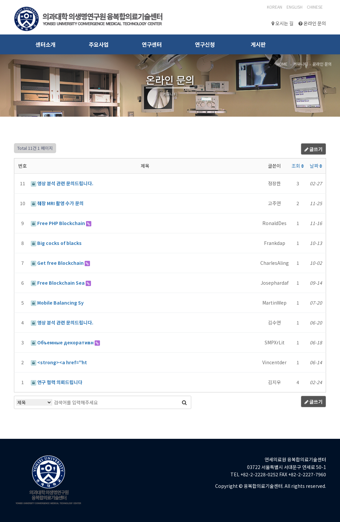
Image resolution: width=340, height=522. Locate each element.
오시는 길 (283, 23)
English (294, 7)
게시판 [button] (258, 44)
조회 (298, 165)
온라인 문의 (312, 23)
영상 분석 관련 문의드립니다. (62, 183)
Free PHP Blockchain (58, 223)
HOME (282, 64)
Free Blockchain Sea (58, 282)
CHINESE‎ (315, 7)
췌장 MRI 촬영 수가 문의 (57, 203)
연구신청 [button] (205, 44)
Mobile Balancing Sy (57, 302)
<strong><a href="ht (59, 362)
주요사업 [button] (99, 44)
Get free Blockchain (58, 263)
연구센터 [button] (152, 44)
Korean (274, 7)
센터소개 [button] (45, 44)
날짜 (316, 165)
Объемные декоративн (63, 342)
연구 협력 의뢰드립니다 (56, 382)
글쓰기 (313, 149)
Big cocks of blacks (56, 243)
